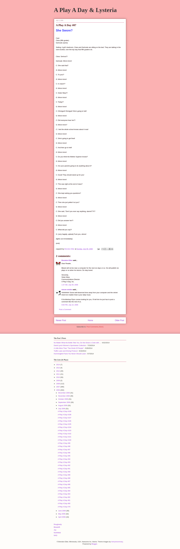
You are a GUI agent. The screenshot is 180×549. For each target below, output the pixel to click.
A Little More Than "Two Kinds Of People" (69, 348)
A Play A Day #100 (64, 440)
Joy (55, 530)
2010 (58, 377)
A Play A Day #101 (64, 437)
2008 (58, 384)
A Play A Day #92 (64, 465)
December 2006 (64, 393)
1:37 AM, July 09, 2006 (70, 285)
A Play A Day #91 (64, 469)
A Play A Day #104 (64, 427)
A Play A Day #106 (64, 421)
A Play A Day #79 (64, 507)
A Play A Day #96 (64, 453)
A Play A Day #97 (64, 450)
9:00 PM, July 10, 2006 (70, 305)
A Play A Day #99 (64, 443)
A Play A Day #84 (64, 491)
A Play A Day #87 (64, 481)
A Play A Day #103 (64, 430)
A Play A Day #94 (64, 459)
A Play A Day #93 (64, 462)
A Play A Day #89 (64, 475)
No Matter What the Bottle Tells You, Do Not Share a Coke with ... (77, 343)
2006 (58, 390)
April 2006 (62, 517)
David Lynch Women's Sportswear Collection (70, 345)
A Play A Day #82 (64, 497)
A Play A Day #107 (64, 418)
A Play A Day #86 (64, 484)
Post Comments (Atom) (94, 327)
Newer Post (61, 320)
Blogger (94, 544)
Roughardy (58, 524)
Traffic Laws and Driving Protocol (66, 351)
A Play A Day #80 (64, 503)
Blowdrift (57, 527)
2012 (58, 371)
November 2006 (64, 396)
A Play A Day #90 (64, 472)
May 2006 (62, 514)
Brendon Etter (67, 260)
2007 (58, 387)
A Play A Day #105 (64, 424)
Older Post (119, 320)
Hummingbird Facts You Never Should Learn (70, 354)
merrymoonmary (117, 542)
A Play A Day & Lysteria (85, 10)
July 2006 (62, 409)
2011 (58, 374)
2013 (58, 368)
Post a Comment (65, 309)
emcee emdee (67, 289)
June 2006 (62, 511)
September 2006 (64, 402)
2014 (58, 365)
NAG (55, 535)
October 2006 (63, 399)
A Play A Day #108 (64, 415)
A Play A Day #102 (64, 434)
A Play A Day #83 (64, 494)
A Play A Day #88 (64, 478)
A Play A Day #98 (64, 446)
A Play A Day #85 (64, 488)
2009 (58, 380)
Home (90, 320)
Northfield (57, 533)
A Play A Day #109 (64, 411)
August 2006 (63, 405)
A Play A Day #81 (64, 500)
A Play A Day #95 (64, 456)
